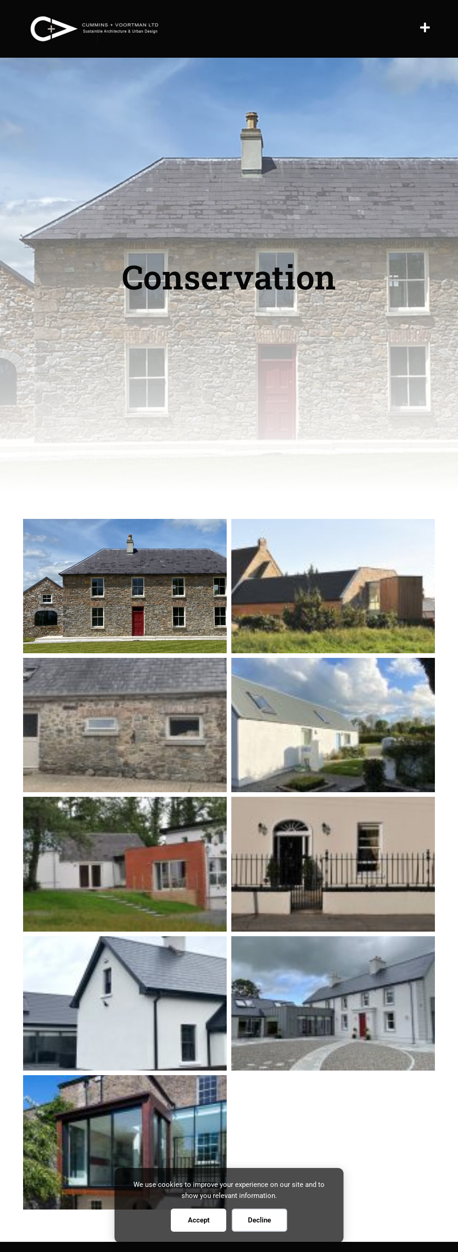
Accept (199, 1220)
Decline (259, 1220)
